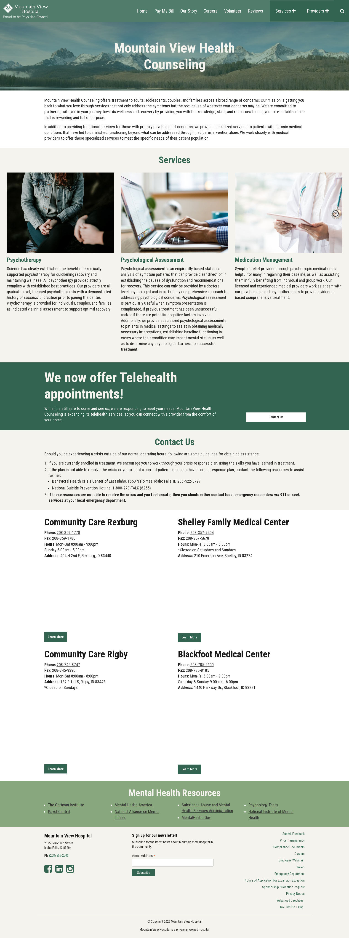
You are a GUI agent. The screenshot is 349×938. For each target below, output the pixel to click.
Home (142, 11)
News (301, 866)
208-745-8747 (68, 664)
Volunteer (232, 11)
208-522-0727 (189, 481)
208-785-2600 (202, 664)
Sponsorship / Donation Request (283, 886)
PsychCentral (59, 810)
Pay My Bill (164, 11)
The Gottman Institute (66, 804)
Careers (211, 11)
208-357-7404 (202, 532)
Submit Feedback (293, 833)
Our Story (188, 11)
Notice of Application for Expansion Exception (275, 879)
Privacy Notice (295, 893)
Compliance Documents (289, 846)
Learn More (56, 637)
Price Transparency (292, 839)
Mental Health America (133, 804)
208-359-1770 (68, 532)
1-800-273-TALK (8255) (131, 488)
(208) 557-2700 (59, 855)
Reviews (255, 11)
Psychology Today (263, 804)
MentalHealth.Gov (196, 816)
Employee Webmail (291, 859)
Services (285, 11)
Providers (318, 11)
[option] (174, 56)
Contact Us (276, 417)
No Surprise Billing (292, 906)
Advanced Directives (290, 899)
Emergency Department (289, 873)
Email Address (143, 855)
